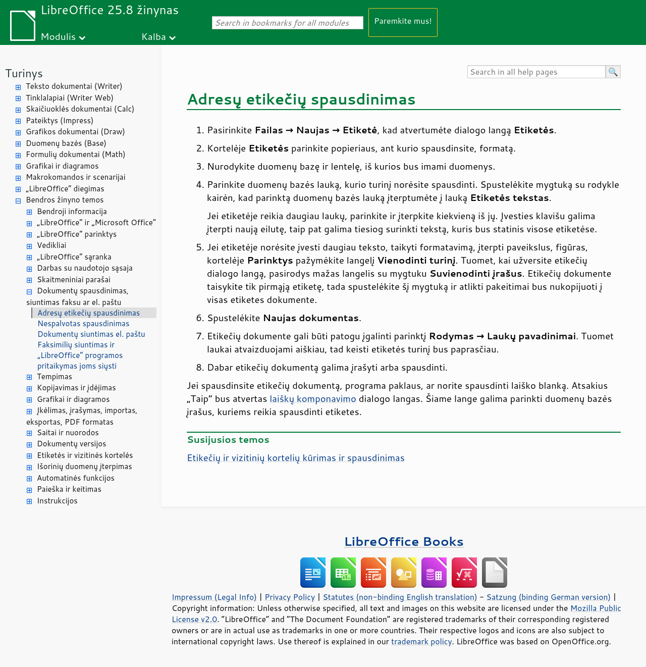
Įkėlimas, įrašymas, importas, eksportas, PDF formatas (82, 416)
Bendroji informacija (72, 211)
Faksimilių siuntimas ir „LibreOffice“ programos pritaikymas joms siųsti (80, 355)
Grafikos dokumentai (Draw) (75, 131)
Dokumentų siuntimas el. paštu (91, 334)
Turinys (24, 73)
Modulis (58, 36)
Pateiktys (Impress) (59, 120)
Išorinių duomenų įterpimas (84, 466)
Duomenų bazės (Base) (66, 143)
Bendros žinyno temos (65, 199)
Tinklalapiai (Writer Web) (70, 97)
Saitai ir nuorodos (68, 432)
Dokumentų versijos (71, 443)
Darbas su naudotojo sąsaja (85, 268)
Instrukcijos (57, 500)
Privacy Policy (289, 596)
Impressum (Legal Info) (214, 596)
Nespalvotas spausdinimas (83, 323)
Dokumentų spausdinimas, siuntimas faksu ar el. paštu (77, 296)
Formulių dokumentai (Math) (76, 154)
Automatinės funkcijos (76, 478)
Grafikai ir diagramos (62, 166)
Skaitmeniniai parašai (74, 279)
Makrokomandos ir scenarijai (76, 177)
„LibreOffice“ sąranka (74, 256)
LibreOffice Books (404, 541)
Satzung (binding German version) (549, 596)
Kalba (153, 36)
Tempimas (54, 376)
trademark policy (421, 641)
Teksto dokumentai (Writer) (74, 86)
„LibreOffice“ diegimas (65, 188)
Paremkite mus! (403, 20)
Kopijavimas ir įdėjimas (76, 387)
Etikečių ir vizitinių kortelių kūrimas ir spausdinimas (296, 457)
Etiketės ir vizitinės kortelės (85, 455)
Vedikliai (51, 245)
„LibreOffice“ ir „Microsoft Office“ (96, 222)
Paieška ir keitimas (69, 489)
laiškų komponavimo (313, 398)
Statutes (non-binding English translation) (399, 596)
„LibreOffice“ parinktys (77, 234)
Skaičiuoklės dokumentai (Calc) (80, 109)
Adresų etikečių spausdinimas (88, 312)
